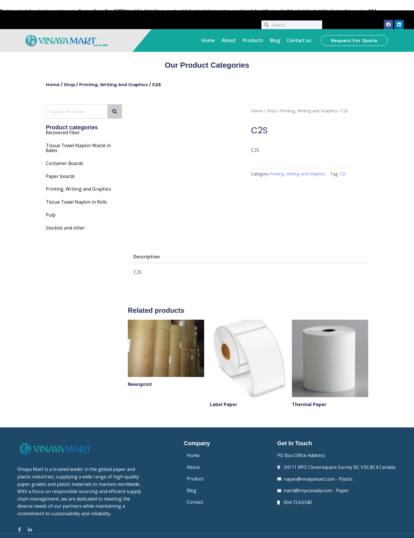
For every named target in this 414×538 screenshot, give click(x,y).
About (229, 40)
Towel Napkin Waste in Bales (78, 147)
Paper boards (60, 175)
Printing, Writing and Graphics (114, 84)
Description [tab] (146, 257)
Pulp (51, 213)
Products (253, 40)
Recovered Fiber (63, 132)
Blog (275, 40)
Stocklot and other (66, 226)
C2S (343, 174)
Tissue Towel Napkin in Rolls (77, 200)
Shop (70, 84)
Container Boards (65, 162)
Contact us (299, 40)
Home (208, 40)
